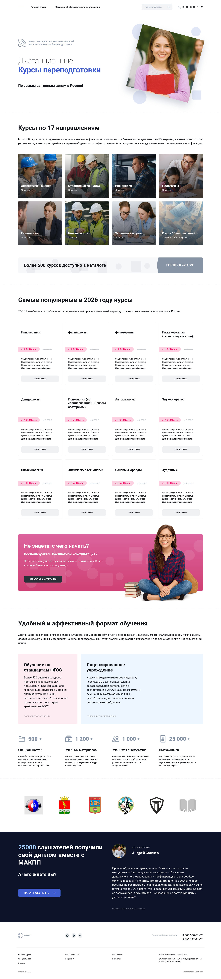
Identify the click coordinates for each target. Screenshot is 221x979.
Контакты (116, 959)
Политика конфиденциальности (173, 954)
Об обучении (117, 954)
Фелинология (77, 332)
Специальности (25, 959)
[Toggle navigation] (21, 7)
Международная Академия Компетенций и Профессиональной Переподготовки (46, 43)
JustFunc (199, 972)
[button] (181, 223)
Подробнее (40, 379)
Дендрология (30, 399)
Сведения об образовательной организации (77, 7)
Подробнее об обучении (37, 716)
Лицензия (69, 959)
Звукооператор (173, 399)
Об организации (72, 954)
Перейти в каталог (180, 265)
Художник (169, 470)
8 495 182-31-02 (192, 939)
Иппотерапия (30, 332)
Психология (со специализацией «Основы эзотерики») (87, 403)
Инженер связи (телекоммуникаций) (177, 334)
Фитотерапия (124, 332)
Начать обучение (36, 892)
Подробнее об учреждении (101, 716)
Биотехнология (32, 470)
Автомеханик (125, 399)
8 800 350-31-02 (192, 7)
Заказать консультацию (43, 579)
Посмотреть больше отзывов (128, 909)
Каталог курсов (38, 7)
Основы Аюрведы (128, 470)
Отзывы (21, 963)
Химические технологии (85, 470)
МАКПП (24, 935)
